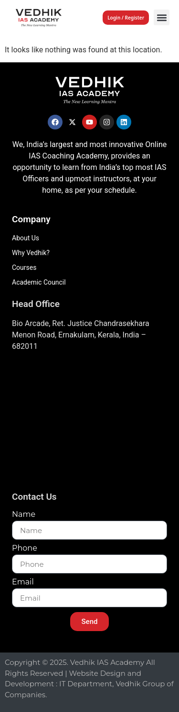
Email (23, 582)
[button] (161, 17)
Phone (24, 548)
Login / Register (125, 17)
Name (23, 515)
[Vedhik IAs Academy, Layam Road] (89, 424)
